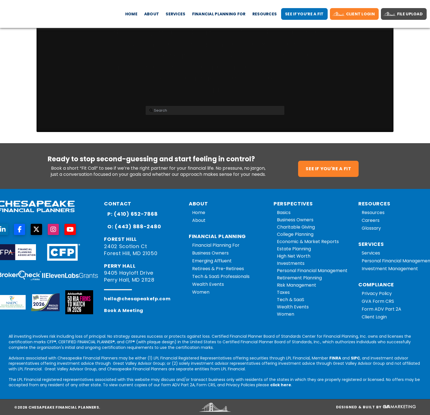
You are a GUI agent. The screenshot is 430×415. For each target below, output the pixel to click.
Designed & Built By (376, 407)
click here (280, 385)
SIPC (355, 358)
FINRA (335, 358)
